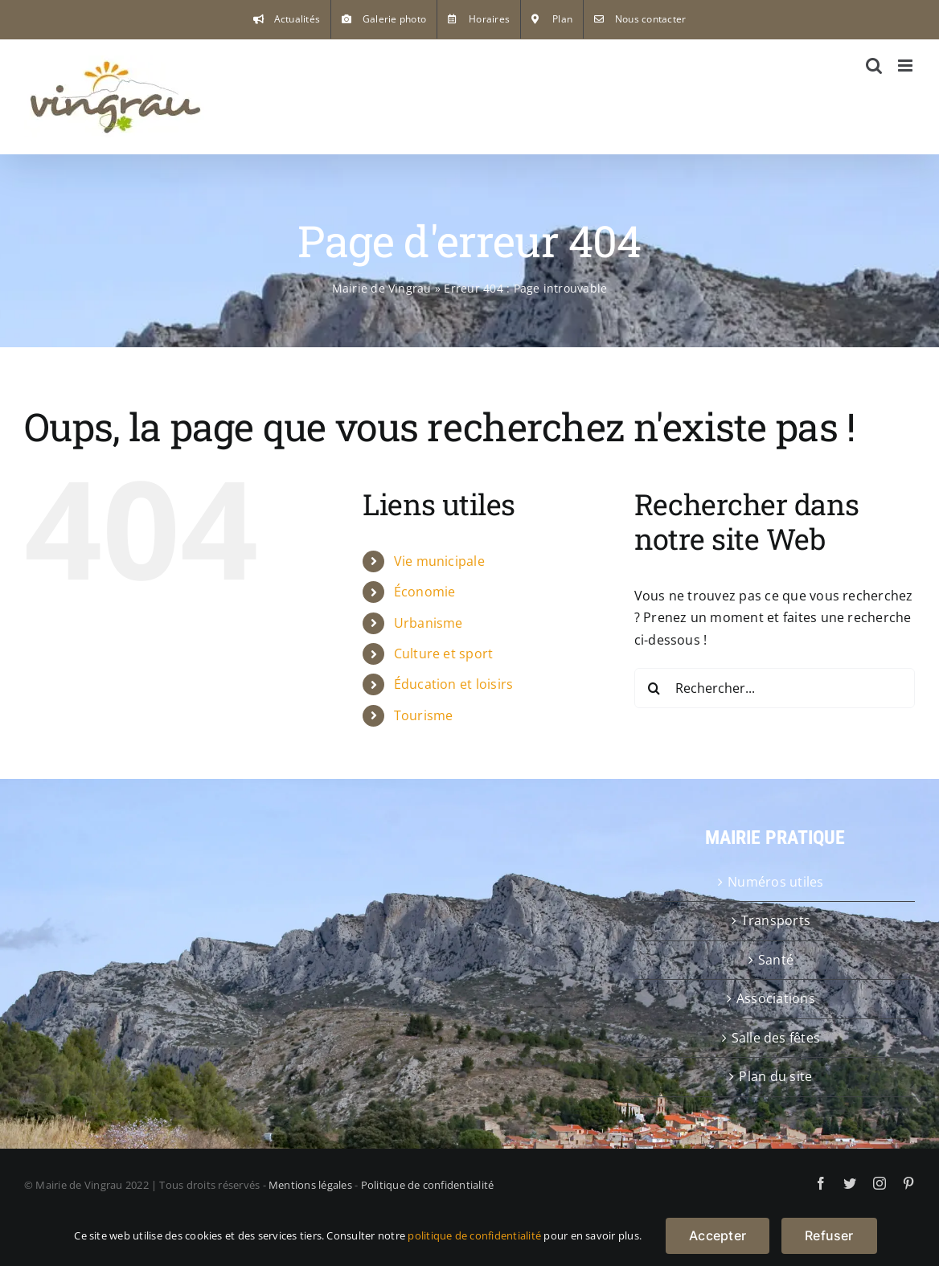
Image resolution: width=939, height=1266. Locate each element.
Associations (775, 998)
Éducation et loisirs (454, 684)
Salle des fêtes (776, 1038)
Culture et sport (444, 653)
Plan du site (775, 1076)
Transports (775, 920)
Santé (775, 960)
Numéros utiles (775, 882)
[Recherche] (654, 688)
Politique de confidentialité (427, 1185)
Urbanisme (428, 623)
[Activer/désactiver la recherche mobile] (874, 65)
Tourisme (423, 715)
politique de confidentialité (474, 1235)
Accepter (717, 1235)
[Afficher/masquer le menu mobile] (906, 65)
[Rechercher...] (774, 688)
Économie (425, 591)
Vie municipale (439, 561)
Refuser (829, 1235)
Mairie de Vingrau (382, 288)
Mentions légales (310, 1185)
